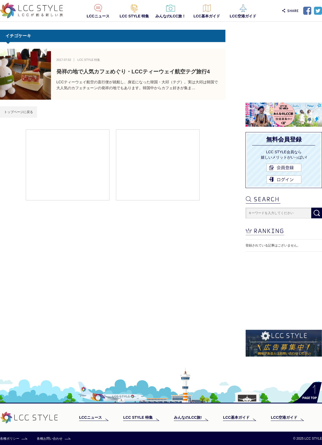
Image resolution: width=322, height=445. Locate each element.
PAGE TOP (307, 392)
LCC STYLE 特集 (134, 16)
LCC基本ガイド (206, 16)
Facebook (307, 11)
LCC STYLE (31, 10)
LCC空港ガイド (243, 16)
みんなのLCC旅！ (170, 16)
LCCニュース (98, 16)
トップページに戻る (18, 112)
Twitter (318, 11)
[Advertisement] (67, 164)
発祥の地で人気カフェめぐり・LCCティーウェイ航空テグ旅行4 (133, 71)
